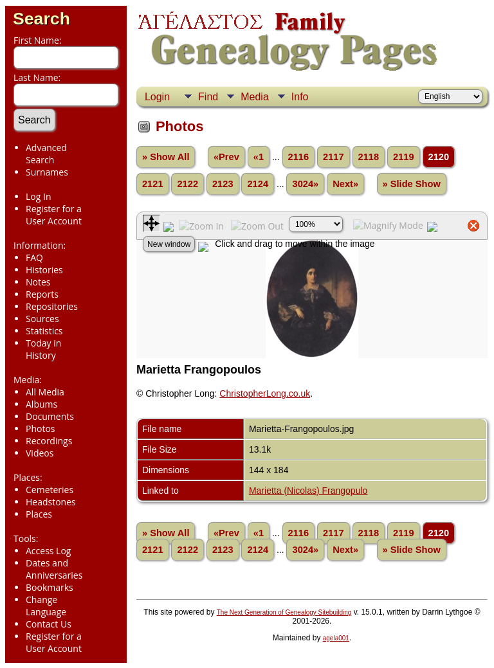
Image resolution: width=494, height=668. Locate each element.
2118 (369, 157)
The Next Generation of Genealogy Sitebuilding (284, 612)
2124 (257, 184)
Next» (345, 184)
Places (39, 514)
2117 (333, 157)
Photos (40, 428)
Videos (39, 453)
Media (255, 96)
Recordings (49, 441)
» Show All (166, 157)
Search (41, 18)
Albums (41, 404)
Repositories (52, 306)
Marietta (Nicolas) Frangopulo (308, 490)
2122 (187, 184)
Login (157, 96)
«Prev (226, 157)
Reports (42, 294)
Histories (44, 270)
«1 (258, 157)
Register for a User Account (54, 215)
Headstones (51, 502)
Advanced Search (46, 153)
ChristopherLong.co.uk (264, 393)
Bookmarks (49, 587)
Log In (38, 196)
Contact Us (48, 624)
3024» (305, 184)
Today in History (43, 349)
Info (300, 96)
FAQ (34, 257)
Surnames (47, 172)
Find (208, 96)
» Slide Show (412, 184)
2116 (298, 157)
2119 (403, 157)
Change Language (46, 605)
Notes (38, 282)
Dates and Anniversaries (54, 569)
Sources (42, 318)
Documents (50, 416)
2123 (222, 184)
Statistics (44, 331)
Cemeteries (49, 489)
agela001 (336, 638)
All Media (45, 392)
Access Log (48, 551)
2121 (152, 184)
